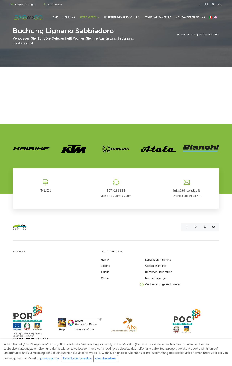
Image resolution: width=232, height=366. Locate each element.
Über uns (69, 17)
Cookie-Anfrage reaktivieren (163, 284)
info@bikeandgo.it (25, 4)
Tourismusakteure (158, 17)
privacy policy (49, 358)
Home (54, 17)
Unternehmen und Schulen (122, 17)
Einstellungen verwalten (77, 358)
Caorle (105, 272)
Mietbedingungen (156, 278)
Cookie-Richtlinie (156, 266)
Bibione (105, 266)
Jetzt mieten (89, 17)
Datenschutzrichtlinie (158, 272)
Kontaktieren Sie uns (190, 17)
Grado (105, 278)
